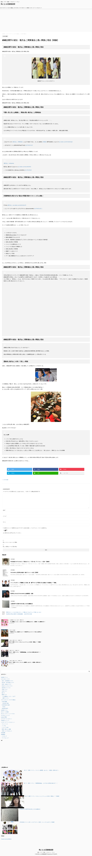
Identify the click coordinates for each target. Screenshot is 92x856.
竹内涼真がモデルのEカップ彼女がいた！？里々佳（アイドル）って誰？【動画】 (30, 561)
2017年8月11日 (29, 145)
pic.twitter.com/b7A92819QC (66, 141)
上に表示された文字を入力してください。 (12, 532)
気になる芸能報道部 (8, 4)
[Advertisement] (46, 20)
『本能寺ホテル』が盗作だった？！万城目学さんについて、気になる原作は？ (25, 631)
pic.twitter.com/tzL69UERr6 (24, 166)
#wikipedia (11, 163)
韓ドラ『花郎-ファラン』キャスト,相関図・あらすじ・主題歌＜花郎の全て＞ (25, 662)
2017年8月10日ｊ (38, 208)
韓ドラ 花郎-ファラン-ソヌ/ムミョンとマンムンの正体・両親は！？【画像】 (25, 642)
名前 (4, 510)
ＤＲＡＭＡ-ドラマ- (18, 7)
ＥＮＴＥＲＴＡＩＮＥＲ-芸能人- (7, 7)
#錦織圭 (45, 141)
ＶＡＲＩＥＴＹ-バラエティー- (35, 7)
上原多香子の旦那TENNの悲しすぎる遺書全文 (21, 603)
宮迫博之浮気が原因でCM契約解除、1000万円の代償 (19, 614)
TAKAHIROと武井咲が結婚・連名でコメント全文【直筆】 (24, 572)
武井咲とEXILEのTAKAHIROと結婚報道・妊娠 (21, 593)
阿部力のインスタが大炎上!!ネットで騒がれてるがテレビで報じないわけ (23, 612)
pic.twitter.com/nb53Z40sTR (19, 205)
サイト (4, 522)
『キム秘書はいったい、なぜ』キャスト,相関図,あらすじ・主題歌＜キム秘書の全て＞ (27, 621)
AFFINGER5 (54, 853)
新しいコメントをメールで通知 (10, 542)
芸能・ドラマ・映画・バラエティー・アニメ (46, 852)
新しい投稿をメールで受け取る (10, 546)
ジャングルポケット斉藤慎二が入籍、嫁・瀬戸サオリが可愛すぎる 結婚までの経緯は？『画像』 (33, 582)
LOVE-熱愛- (5, 479)
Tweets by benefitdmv (6, 839)
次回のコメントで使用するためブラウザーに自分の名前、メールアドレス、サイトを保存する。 (25, 528)
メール (5, 516)
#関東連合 (20, 141)
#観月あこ (15, 141)
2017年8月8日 (28, 170)
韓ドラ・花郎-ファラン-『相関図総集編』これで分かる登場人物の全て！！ (25, 652)
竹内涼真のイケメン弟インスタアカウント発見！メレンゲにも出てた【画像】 (37, 822)
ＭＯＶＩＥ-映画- (25, 7)
